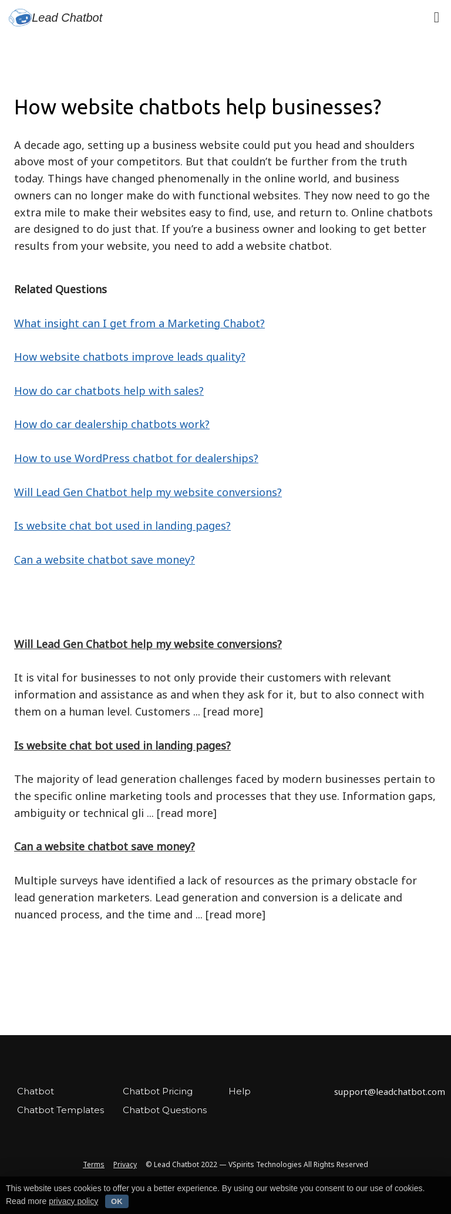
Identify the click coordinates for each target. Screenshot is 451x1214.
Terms (94, 1164)
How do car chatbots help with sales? (109, 391)
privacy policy (73, 1201)
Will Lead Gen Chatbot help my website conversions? (148, 492)
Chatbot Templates (60, 1109)
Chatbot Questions (165, 1109)
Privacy (125, 1164)
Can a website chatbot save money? (104, 559)
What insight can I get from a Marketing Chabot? (139, 323)
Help (239, 1091)
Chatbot (35, 1091)
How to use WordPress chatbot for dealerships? (136, 458)
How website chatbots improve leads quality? (129, 357)
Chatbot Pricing (158, 1091)
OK (117, 1201)
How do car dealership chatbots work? (112, 424)
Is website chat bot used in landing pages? (122, 525)
